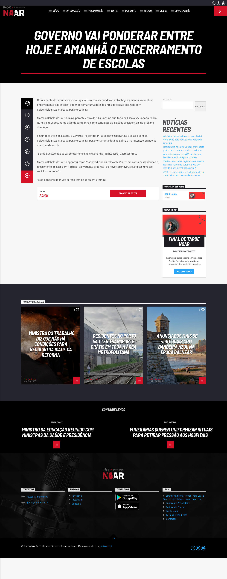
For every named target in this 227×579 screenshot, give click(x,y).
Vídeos (163, 10)
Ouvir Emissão (182, 10)
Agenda (148, 10)
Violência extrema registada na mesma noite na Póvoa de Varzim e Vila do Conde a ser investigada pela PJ (183, 185)
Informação (73, 10)
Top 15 (114, 10)
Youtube (76, 524)
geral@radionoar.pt (37, 523)
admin (44, 216)
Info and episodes (184, 292)
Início (56, 10)
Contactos (171, 539)
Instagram (77, 520)
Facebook (77, 516)
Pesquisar (167, 120)
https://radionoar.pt (37, 517)
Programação (95, 10)
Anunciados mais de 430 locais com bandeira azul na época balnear (177, 365)
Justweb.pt (106, 567)
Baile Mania (171, 215)
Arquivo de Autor (128, 214)
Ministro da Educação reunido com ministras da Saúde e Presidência (58, 453)
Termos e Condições (176, 535)
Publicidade (172, 531)
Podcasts (130, 10)
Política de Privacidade (178, 524)
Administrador (30, 400)
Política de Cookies (176, 527)
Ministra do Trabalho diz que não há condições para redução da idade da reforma (182, 160)
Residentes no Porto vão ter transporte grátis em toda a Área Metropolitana (113, 365)
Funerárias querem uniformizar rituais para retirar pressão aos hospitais (171, 453)
